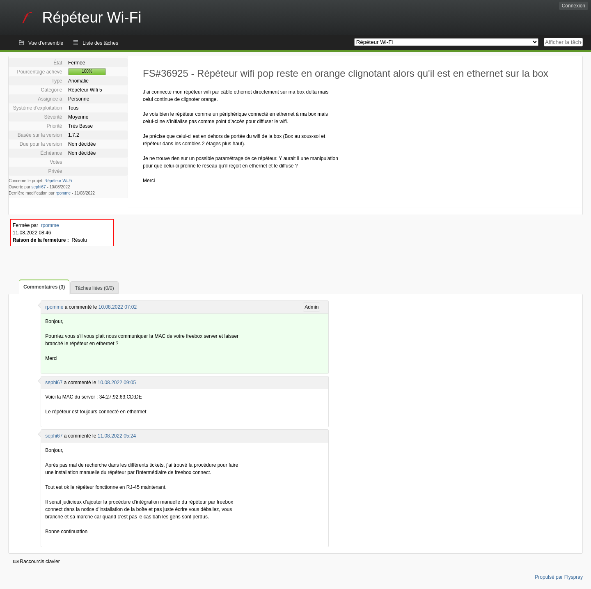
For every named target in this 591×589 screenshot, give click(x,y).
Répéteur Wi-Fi (58, 181)
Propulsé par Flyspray (559, 577)
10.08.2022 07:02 (117, 307)
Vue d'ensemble (45, 43)
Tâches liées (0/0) (94, 288)
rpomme (63, 193)
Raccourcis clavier (36, 561)
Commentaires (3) (44, 287)
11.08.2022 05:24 (117, 436)
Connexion (573, 6)
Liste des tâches (100, 43)
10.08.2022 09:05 (117, 382)
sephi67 (39, 187)
